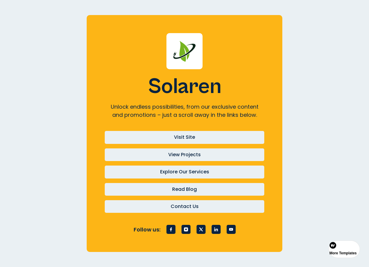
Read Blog (184, 189)
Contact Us (185, 206)
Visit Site (184, 137)
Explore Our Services (184, 171)
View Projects (184, 154)
